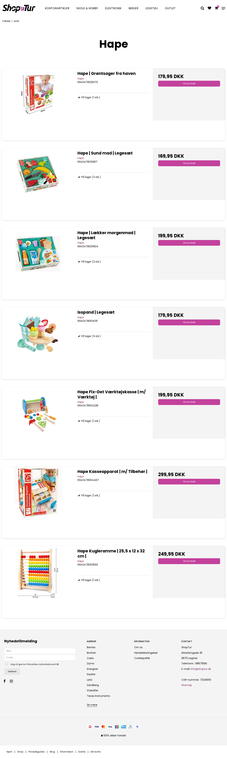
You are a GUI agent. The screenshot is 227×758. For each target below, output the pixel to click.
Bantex (91, 647)
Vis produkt (189, 83)
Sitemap (186, 685)
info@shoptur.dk (201, 669)
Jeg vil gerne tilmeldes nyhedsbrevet (45, 663)
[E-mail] (39, 657)
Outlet (170, 8)
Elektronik (113, 8)
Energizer (92, 669)
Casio (90, 658)
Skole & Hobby (87, 8)
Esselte (91, 674)
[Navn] (39, 651)
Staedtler (92, 690)
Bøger (133, 8)
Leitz (89, 680)
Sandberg (93, 685)
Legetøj (151, 8)
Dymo (90, 663)
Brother (91, 653)
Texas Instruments (98, 696)
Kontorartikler (57, 8)
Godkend (12, 671)
